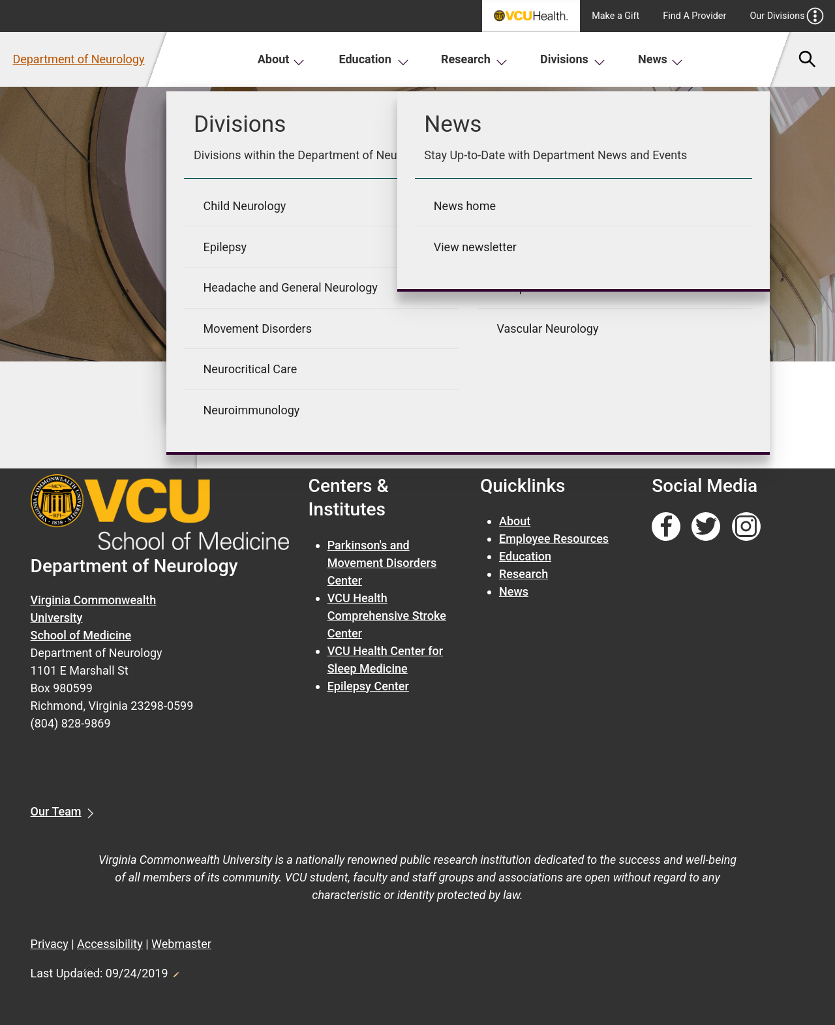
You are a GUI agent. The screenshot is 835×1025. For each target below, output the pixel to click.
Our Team (56, 811)
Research (474, 59)
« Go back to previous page (303, 441)
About (281, 59)
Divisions (572, 59)
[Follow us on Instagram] (746, 527)
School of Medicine (81, 635)
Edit (175, 970)
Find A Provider (694, 16)
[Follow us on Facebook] (666, 527)
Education (374, 59)
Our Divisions (787, 16)
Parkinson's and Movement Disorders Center (382, 562)
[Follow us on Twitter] (705, 527)
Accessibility (110, 944)
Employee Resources (554, 538)
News (660, 59)
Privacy (49, 944)
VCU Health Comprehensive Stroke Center (386, 615)
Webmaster (181, 944)
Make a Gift (615, 16)
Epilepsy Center (368, 686)
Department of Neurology (78, 59)
